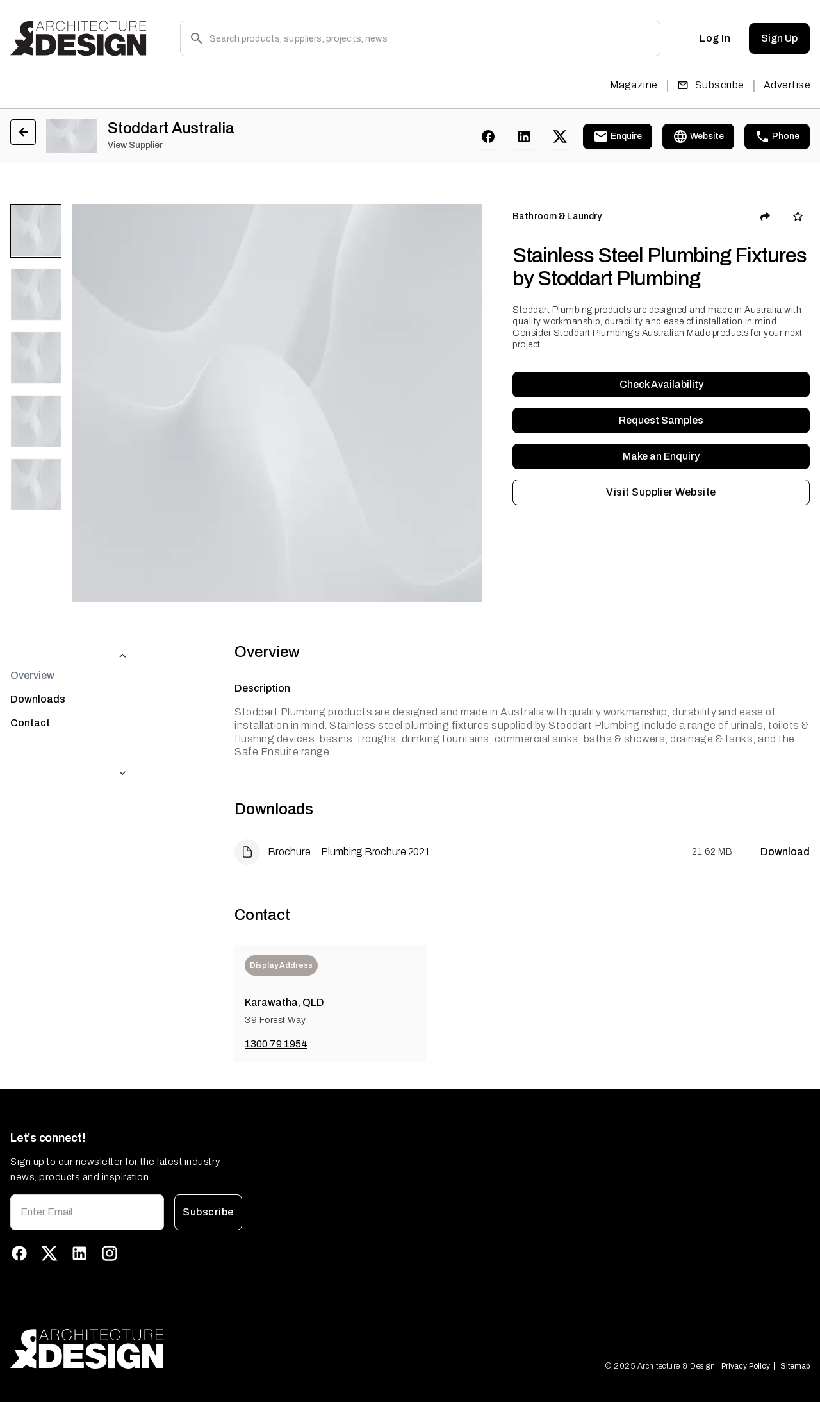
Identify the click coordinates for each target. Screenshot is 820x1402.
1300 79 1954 (276, 1044)
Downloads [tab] (37, 673)
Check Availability (661, 384)
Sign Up (779, 38)
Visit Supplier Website (661, 492)
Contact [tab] (30, 697)
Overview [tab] (32, 649)
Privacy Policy (745, 1366)
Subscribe (711, 84)
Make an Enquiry (661, 456)
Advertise (787, 84)
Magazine (634, 84)
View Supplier (135, 145)
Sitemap (795, 1366)
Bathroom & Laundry (557, 216)
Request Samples (661, 420)
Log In (715, 38)
